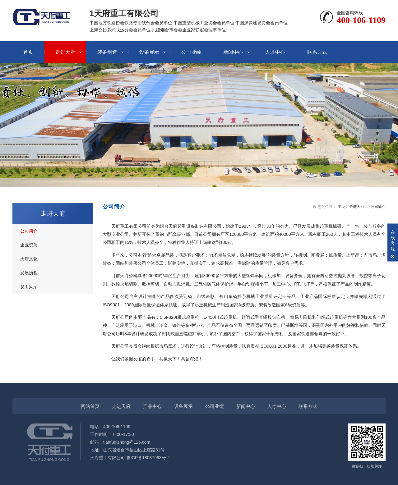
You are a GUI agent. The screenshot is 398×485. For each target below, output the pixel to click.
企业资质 (29, 244)
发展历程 (29, 272)
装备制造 (107, 52)
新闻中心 (233, 52)
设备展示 (149, 52)
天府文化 (29, 258)
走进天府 (65, 52)
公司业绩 (191, 52)
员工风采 (29, 286)
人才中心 (275, 52)
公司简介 (29, 230)
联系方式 (317, 52)
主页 (341, 206)
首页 (28, 52)
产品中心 (152, 406)
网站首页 (90, 406)
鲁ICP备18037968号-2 (148, 457)
